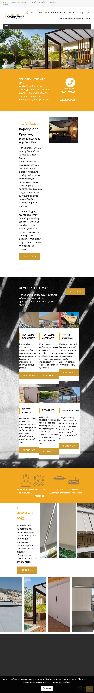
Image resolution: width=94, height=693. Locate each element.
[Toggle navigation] (6, 26)
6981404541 (36, 12)
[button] (7, 49)
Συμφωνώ (47, 688)
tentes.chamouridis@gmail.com (74, 18)
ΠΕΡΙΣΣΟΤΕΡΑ (75, 292)
